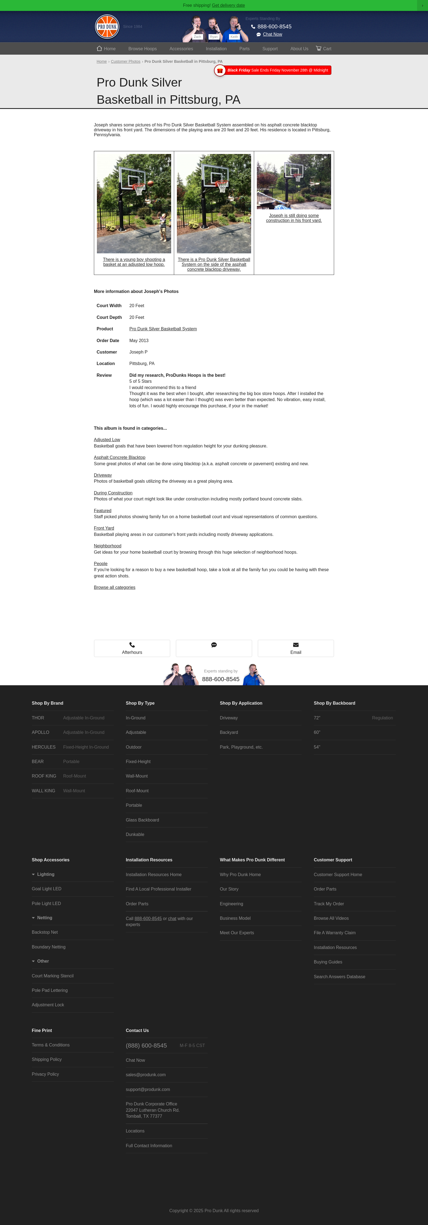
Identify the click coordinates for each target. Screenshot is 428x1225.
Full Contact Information (149, 1145)
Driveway (103, 475)
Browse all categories (114, 587)
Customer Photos (125, 61)
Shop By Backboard (334, 703)
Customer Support (333, 860)
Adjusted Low (107, 439)
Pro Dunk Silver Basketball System (163, 329)
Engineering (231, 903)
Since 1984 (132, 26)
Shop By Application (241, 703)
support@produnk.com (148, 1089)
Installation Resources (149, 860)
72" (353, 718)
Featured (102, 510)
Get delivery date (228, 5)
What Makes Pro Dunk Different (252, 860)
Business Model (235, 918)
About (299, 48)
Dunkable (135, 834)
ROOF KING (71, 776)
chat (172, 918)
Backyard (229, 732)
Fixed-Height (138, 761)
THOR (71, 718)
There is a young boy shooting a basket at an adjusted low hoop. (134, 262)
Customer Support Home (338, 874)
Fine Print (42, 1030)
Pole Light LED (46, 903)
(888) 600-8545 (165, 1045)
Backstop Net (45, 932)
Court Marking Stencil (53, 976)
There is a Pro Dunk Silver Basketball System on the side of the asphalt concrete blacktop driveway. (214, 264)
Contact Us (137, 1030)
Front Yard (104, 528)
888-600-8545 (275, 26)
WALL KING (71, 791)
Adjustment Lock (48, 1004)
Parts (244, 48)
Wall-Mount (137, 776)
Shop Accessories (51, 860)
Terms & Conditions (51, 1045)
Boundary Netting (49, 947)
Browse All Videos (331, 918)
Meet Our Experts (237, 932)
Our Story (229, 889)
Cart (327, 48)
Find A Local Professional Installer (158, 889)
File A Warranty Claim (335, 932)
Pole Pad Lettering (50, 990)
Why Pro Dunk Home (240, 874)
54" (317, 747)
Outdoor (134, 747)
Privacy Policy (45, 1074)
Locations (135, 1131)
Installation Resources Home (154, 874)
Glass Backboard (142, 820)
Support (270, 48)
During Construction (113, 493)
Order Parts (137, 903)
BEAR (71, 762)
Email (295, 652)
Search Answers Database (339, 976)
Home (110, 48)
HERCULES (71, 747)
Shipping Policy (47, 1059)
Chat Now (272, 34)
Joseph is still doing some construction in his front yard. (294, 218)
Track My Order (329, 903)
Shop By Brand (48, 703)
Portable (134, 805)
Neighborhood (107, 546)
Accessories (181, 48)
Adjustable (136, 732)
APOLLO (71, 732)
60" (317, 732)
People (101, 563)
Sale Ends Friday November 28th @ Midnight (273, 70)
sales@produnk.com (146, 1074)
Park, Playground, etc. (241, 747)
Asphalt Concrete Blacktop (119, 457)
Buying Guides (328, 962)
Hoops (142, 48)
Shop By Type (140, 703)
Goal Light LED (47, 888)
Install (216, 48)
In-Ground (135, 718)
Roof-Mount (137, 790)
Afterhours (132, 652)
